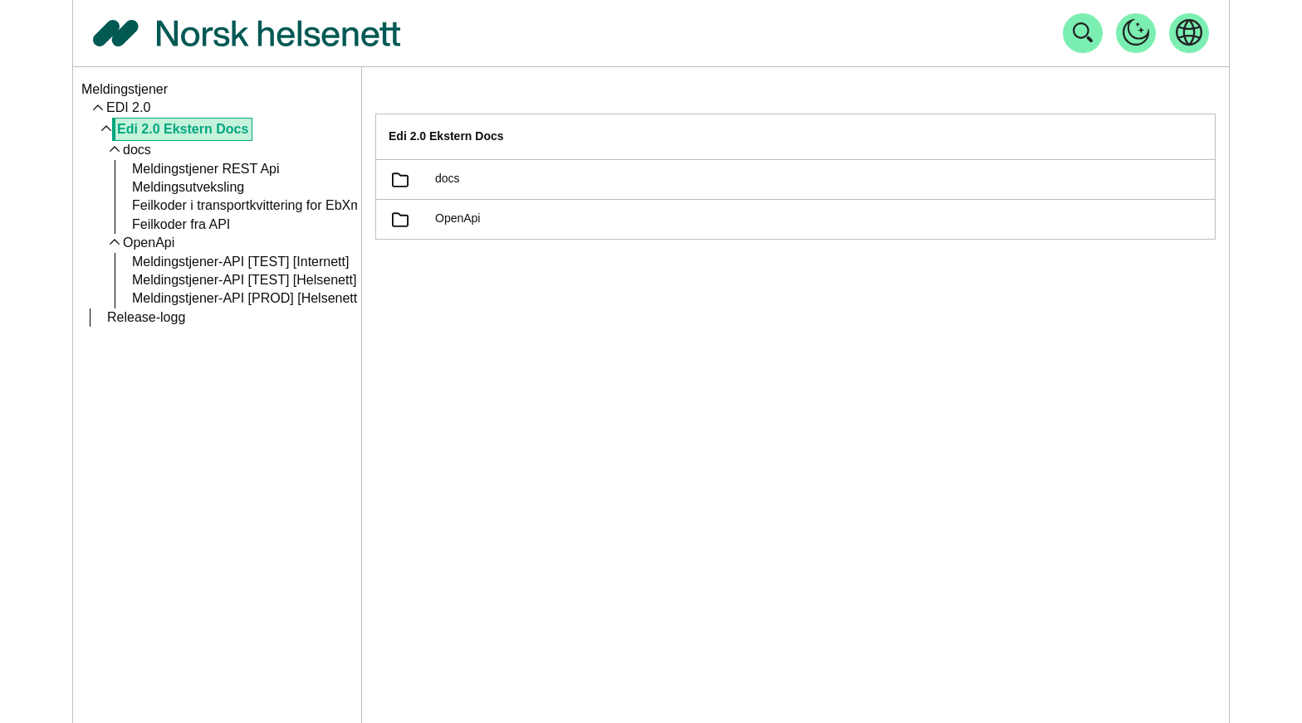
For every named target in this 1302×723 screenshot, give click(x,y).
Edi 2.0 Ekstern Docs (182, 129)
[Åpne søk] (1083, 33)
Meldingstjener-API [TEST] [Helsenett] (244, 280)
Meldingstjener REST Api (206, 169)
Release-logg (146, 317)
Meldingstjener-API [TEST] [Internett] (240, 262)
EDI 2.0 (128, 107)
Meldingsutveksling (188, 187)
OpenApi (148, 242)
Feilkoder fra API (181, 224)
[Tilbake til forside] (246, 33)
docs (137, 150)
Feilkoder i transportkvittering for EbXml (248, 205)
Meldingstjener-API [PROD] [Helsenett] (246, 298)
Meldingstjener (124, 89)
